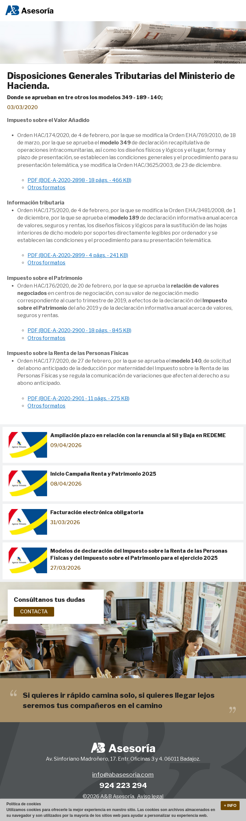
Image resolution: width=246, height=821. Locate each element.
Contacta (34, 612)
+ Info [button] (230, 805)
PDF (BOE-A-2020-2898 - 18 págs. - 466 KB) (79, 180)
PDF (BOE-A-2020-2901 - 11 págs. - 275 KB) (78, 398)
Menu (234, 11)
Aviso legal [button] (150, 796)
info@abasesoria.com (123, 774)
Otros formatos (46, 188)
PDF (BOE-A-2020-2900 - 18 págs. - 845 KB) (79, 330)
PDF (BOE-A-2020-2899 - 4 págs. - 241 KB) (78, 255)
